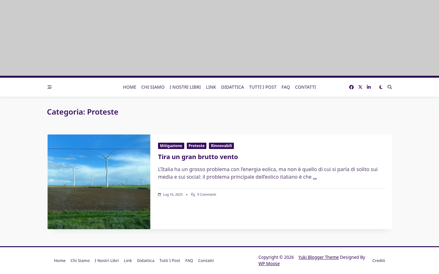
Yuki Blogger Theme (318, 257)
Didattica (232, 87)
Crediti (378, 260)
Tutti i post (263, 87)
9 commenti (206, 194)
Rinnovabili (221, 145)
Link (211, 87)
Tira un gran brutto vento (198, 156)
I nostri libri (185, 87)
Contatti (305, 87)
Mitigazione (171, 145)
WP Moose (269, 263)
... (315, 176)
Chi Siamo (153, 87)
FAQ (286, 87)
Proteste (197, 145)
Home (129, 87)
